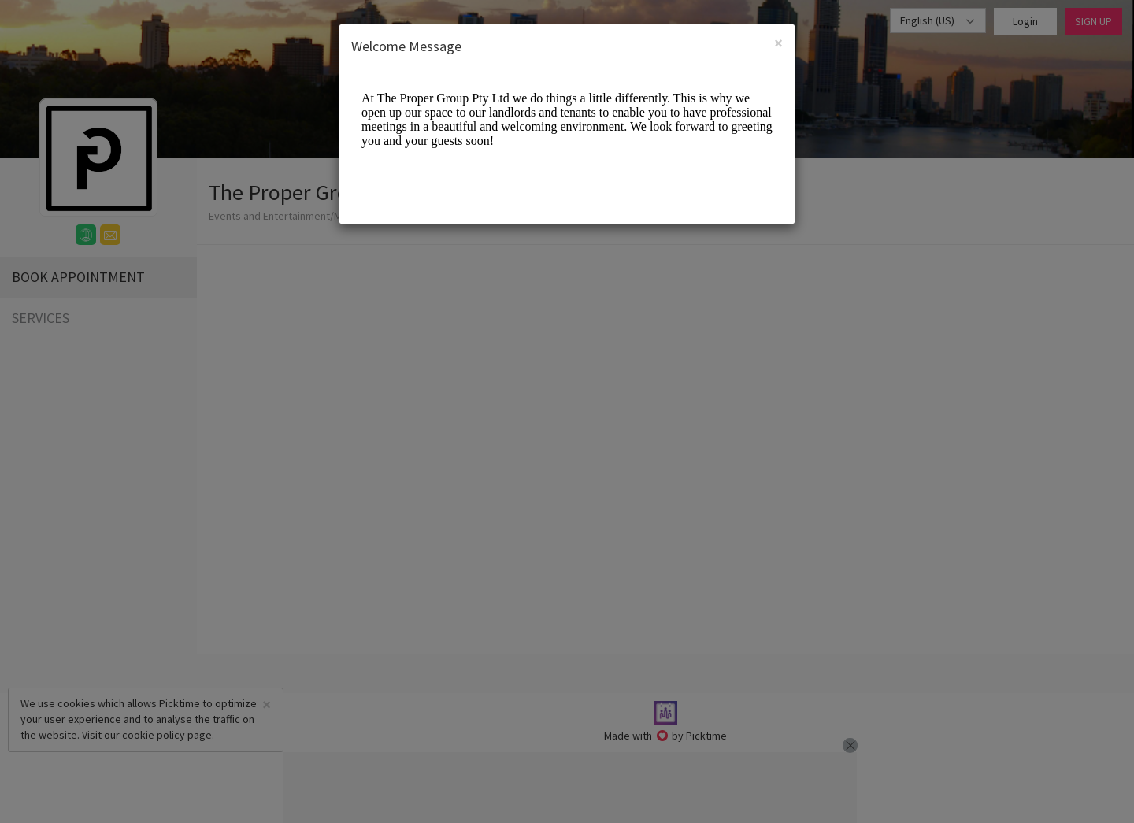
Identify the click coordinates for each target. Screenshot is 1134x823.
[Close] (778, 43)
